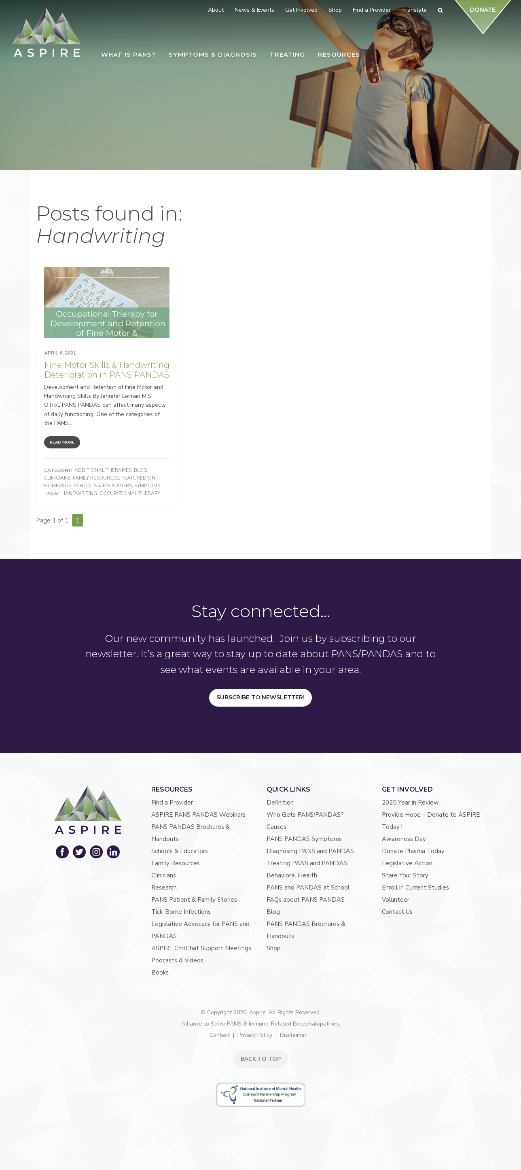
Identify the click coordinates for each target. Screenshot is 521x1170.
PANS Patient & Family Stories (194, 900)
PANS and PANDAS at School (308, 887)
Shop (274, 948)
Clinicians (57, 478)
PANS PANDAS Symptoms (304, 839)
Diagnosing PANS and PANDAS (310, 851)
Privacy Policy (254, 1035)
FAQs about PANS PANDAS (306, 900)
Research (164, 887)
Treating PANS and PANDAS (307, 863)
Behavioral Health (292, 875)
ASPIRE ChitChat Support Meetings (201, 948)
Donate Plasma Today (413, 851)
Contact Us (397, 912)
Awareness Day (404, 839)
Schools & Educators (103, 485)
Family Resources (96, 478)
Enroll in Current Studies (415, 887)
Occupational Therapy (130, 493)
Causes (276, 827)
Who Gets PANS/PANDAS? (305, 815)
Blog (140, 470)
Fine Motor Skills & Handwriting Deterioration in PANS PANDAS (106, 370)
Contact (220, 1035)
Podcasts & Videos (177, 960)
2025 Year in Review (410, 802)
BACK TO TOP (261, 1059)
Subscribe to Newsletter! (260, 697)
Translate (414, 10)
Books (160, 972)
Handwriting (79, 493)
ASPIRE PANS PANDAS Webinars (198, 815)
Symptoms (147, 485)
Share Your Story (405, 875)
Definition (280, 802)
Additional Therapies (102, 470)
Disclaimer (293, 1035)
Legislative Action (407, 863)
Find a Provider (172, 802)
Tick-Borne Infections (181, 912)
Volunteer (395, 900)
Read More (62, 442)
